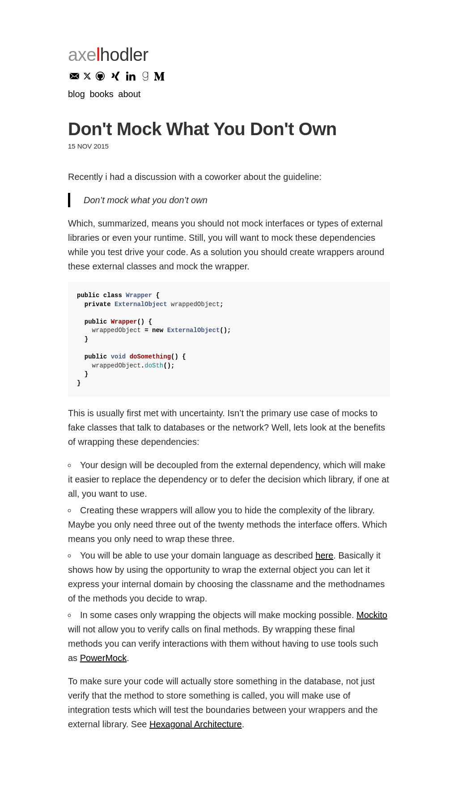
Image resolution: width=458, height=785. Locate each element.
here (324, 555)
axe (108, 54)
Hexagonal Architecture (195, 724)
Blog (76, 94)
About (129, 94)
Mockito (371, 615)
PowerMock (103, 658)
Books (101, 94)
